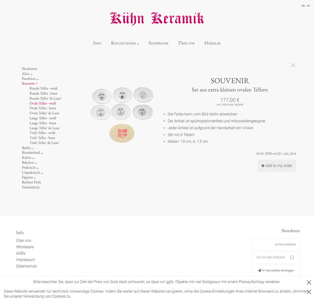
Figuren (27, 177)
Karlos (26, 157)
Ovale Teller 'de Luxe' (44, 112)
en (308, 5)
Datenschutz (26, 266)
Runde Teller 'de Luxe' (45, 98)
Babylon (28, 162)
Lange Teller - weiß (42, 117)
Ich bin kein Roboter (270, 257)
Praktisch (28, 167)
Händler (212, 43)
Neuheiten (29, 68)
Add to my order (276, 165)
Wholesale (25, 247)
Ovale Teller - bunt (42, 107)
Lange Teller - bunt (42, 122)
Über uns (186, 43)
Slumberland (31, 152)
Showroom (158, 43)
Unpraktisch (31, 172)
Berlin (26, 147)
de (303, 5)
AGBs (20, 253)
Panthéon (28, 78)
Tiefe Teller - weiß (42, 132)
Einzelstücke (31, 187)
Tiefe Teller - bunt (42, 137)
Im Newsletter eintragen (276, 270)
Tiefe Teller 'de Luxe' (44, 142)
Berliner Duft (31, 182)
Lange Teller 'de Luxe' (44, 127)
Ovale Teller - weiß (42, 103)
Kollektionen (123, 43)
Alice (25, 73)
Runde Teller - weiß (43, 88)
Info (97, 43)
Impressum (25, 259)
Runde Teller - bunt (43, 93)
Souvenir (28, 83)
